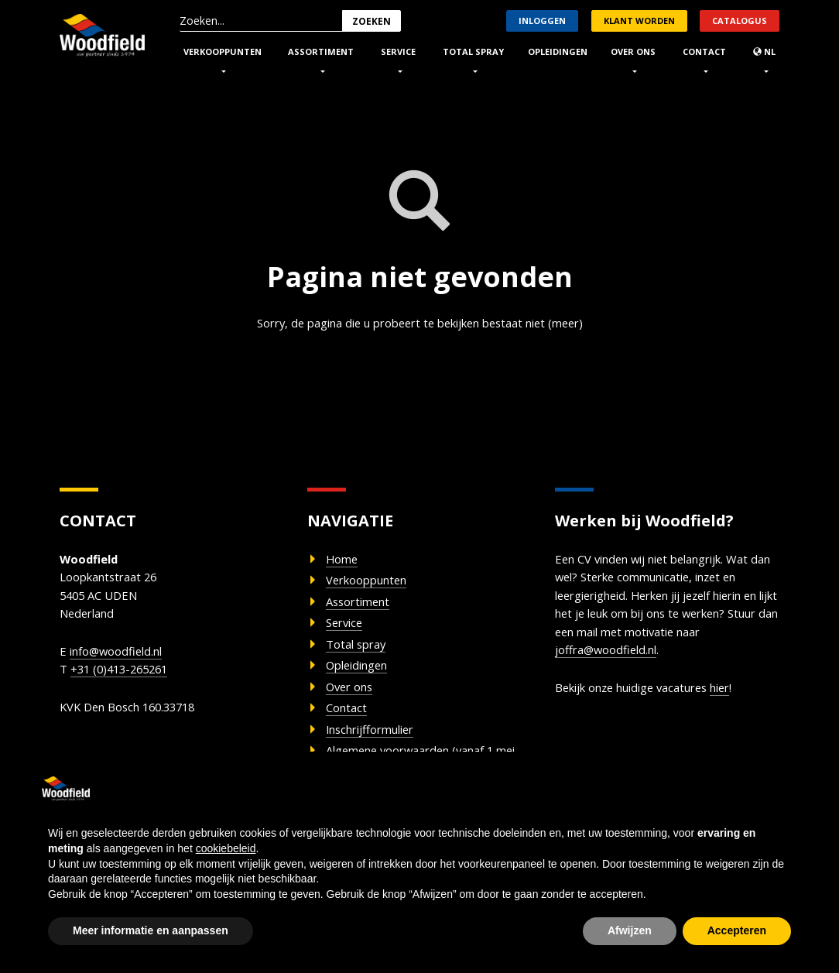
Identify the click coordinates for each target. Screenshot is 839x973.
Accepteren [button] (736, 930)
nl (764, 51)
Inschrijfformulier (378, 744)
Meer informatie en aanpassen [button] (150, 930)
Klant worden (639, 20)
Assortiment (321, 51)
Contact (704, 51)
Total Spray (473, 51)
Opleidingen (557, 51)
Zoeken (371, 21)
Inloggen (542, 20)
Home (344, 561)
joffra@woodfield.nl (698, 660)
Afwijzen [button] (630, 930)
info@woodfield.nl (121, 659)
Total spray (360, 652)
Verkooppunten (222, 51)
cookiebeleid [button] (226, 848)
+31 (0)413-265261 (124, 679)
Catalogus (739, 20)
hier (743, 699)
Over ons (633, 51)
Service (398, 51)
